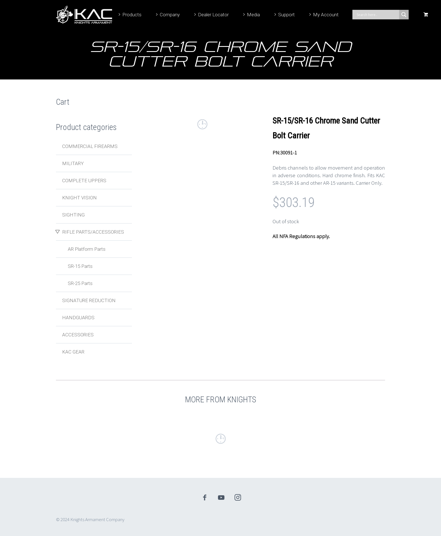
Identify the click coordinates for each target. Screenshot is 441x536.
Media (253, 14)
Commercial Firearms (90, 146)
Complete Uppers (84, 180)
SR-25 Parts (80, 283)
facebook (205, 498)
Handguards (78, 317)
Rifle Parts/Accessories (93, 232)
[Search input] (377, 14)
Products (131, 14)
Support (286, 14)
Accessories (78, 334)
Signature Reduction (89, 300)
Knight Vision (79, 197)
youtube (221, 498)
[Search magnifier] (404, 14)
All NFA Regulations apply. (301, 236)
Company (170, 14)
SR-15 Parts (80, 266)
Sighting (73, 215)
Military (73, 163)
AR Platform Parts (86, 249)
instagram (238, 498)
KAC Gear (73, 352)
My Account (326, 14)
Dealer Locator (213, 14)
